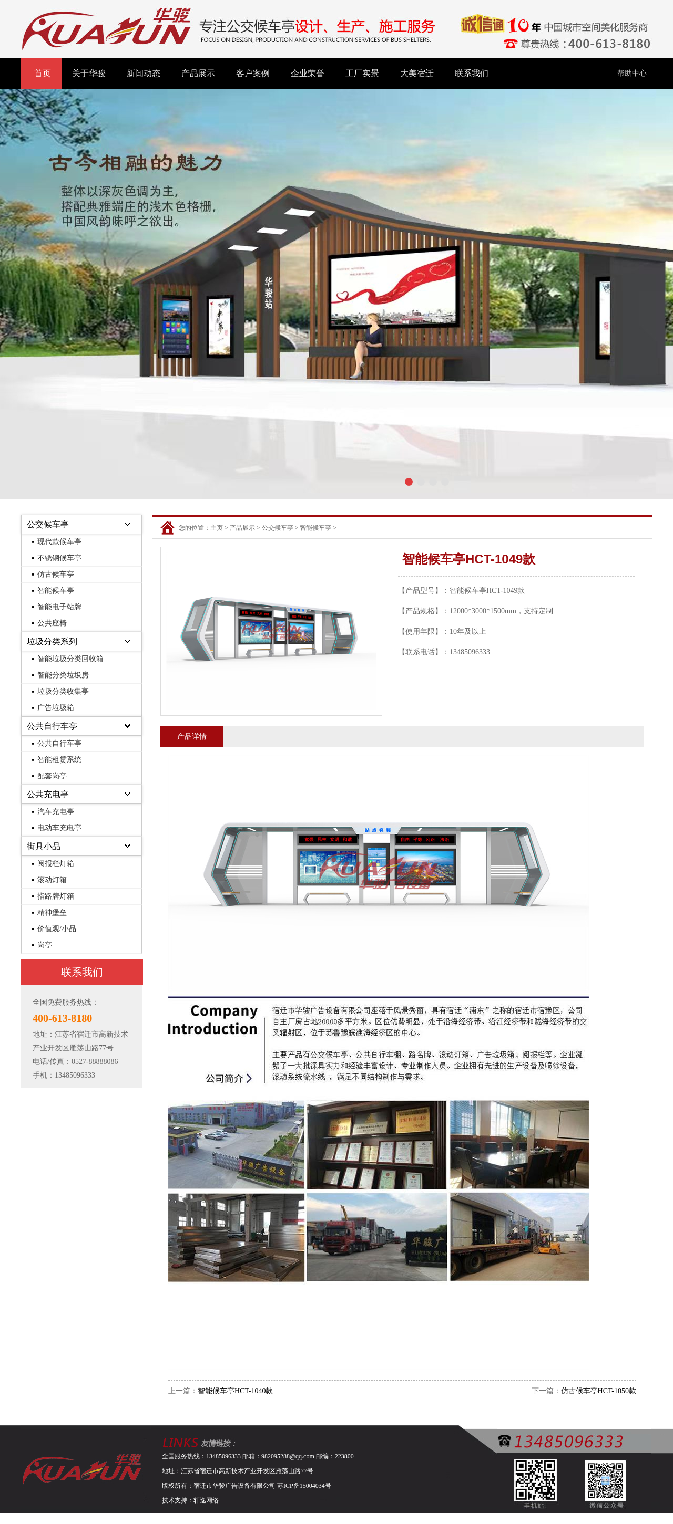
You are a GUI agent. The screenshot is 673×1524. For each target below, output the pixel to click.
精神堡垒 (52, 912)
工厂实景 (362, 73)
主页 (216, 527)
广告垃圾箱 (55, 708)
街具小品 (43, 846)
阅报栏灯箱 (55, 864)
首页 (42, 73)
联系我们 (471, 73)
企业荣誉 (307, 73)
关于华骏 (89, 73)
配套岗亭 (52, 776)
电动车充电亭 (59, 828)
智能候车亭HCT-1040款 (235, 1391)
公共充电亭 (48, 794)
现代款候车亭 (59, 542)
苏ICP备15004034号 (304, 1485)
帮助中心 (632, 73)
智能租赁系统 (59, 760)
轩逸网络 (206, 1500)
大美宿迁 (417, 73)
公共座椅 (52, 623)
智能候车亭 (55, 590)
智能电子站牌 (59, 607)
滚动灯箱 (52, 880)
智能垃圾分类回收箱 (70, 659)
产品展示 (198, 73)
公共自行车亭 (52, 726)
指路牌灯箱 (55, 896)
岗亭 (44, 945)
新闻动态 (143, 73)
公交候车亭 (48, 524)
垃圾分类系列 (52, 641)
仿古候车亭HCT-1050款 (598, 1391)
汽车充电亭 (55, 812)
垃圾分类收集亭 (63, 691)
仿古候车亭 (55, 574)
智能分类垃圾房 (63, 675)
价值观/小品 (56, 929)
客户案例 (253, 73)
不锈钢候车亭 (59, 558)
